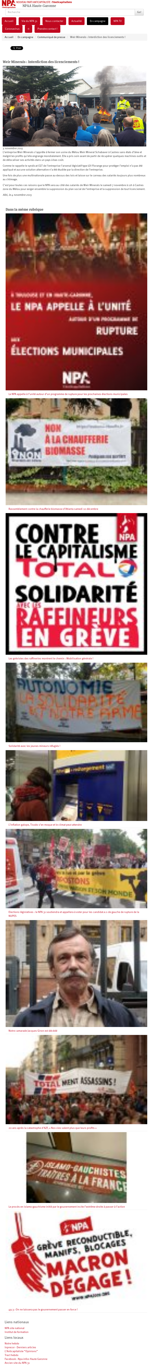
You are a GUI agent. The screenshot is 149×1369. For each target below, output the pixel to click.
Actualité (76, 21)
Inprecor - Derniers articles (20, 1347)
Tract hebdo (11, 1355)
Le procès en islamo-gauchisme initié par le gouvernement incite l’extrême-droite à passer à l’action (67, 1206)
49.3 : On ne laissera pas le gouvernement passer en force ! (43, 1309)
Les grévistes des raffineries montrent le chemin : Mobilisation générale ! (51, 658)
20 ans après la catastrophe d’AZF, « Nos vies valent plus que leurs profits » (53, 1128)
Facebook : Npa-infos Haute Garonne (26, 1359)
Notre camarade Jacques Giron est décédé (33, 1031)
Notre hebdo (12, 1343)
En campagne (97, 21)
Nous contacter (54, 21)
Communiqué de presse (51, 37)
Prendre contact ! (47, 29)
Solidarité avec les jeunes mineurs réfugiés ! (34, 746)
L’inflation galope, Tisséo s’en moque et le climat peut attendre (45, 824)
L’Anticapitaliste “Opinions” (21, 1351)
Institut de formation (17, 1332)
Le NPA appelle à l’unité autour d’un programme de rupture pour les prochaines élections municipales (68, 394)
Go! (139, 12)
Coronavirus (12, 29)
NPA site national (14, 1328)
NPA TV (117, 21)
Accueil (9, 21)
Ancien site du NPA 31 (17, 1363)
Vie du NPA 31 (29, 21)
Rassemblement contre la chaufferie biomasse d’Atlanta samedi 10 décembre (53, 509)
